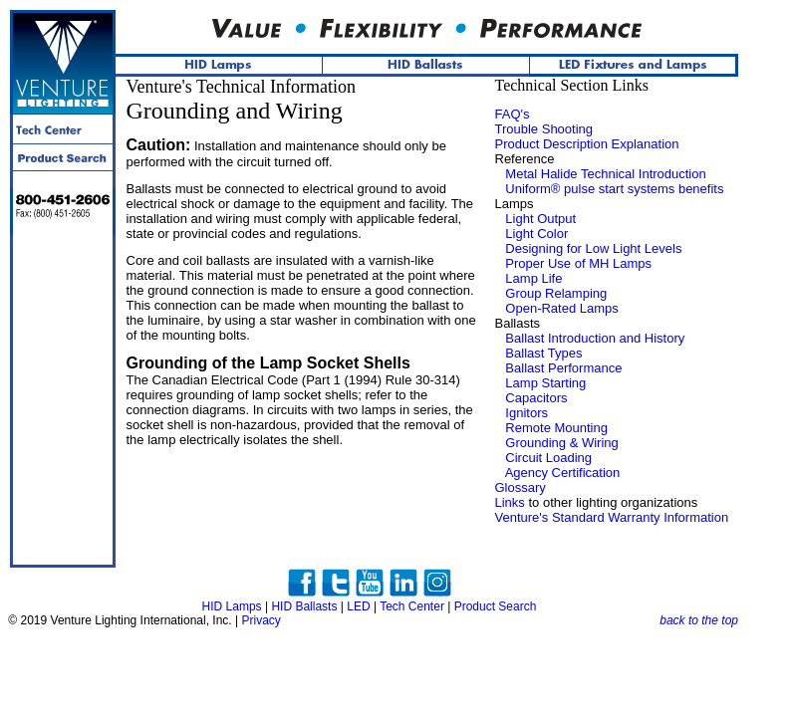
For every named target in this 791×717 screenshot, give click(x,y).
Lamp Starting (545, 382)
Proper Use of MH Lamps (578, 263)
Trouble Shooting (544, 128)
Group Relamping (556, 293)
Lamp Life (533, 278)
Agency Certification (563, 472)
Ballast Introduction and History (594, 338)
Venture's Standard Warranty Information (612, 517)
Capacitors (536, 397)
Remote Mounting (556, 427)
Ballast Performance (563, 367)
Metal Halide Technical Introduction (605, 173)
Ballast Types (543, 353)
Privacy (260, 620)
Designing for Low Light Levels (593, 248)
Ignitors (526, 412)
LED (358, 606)
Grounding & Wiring (561, 442)
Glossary (520, 487)
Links (510, 502)
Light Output (540, 218)
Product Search (495, 606)
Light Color (536, 233)
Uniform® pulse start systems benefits (614, 188)
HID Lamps (232, 606)
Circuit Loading (548, 457)
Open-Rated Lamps (561, 308)
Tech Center (412, 606)
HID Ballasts (304, 606)
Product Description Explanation (587, 143)
